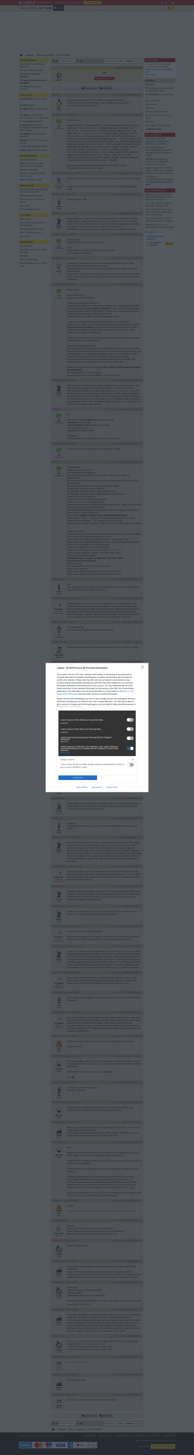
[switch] (130, 720)
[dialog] (97, 727)
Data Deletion (82, 787)
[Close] (143, 668)
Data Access (97, 787)
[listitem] (97, 714)
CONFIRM (78, 778)
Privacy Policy (112, 787)
